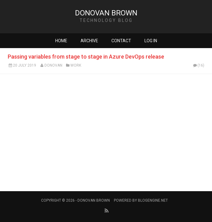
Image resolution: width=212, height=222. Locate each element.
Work (75, 65)
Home (61, 40)
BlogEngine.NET (153, 200)
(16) (198, 65)
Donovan (53, 65)
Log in (150, 40)
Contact (121, 40)
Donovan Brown (106, 13)
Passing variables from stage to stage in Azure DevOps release (86, 56)
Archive (89, 40)
